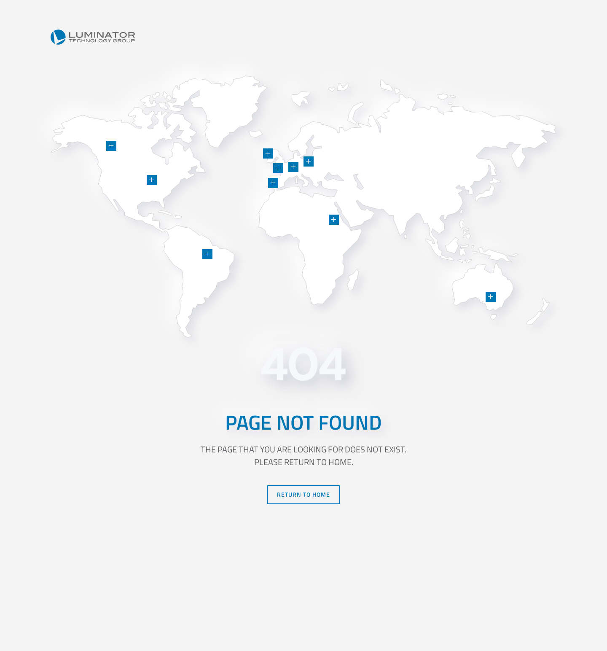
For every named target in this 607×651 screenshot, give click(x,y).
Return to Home (303, 494)
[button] (152, 180)
